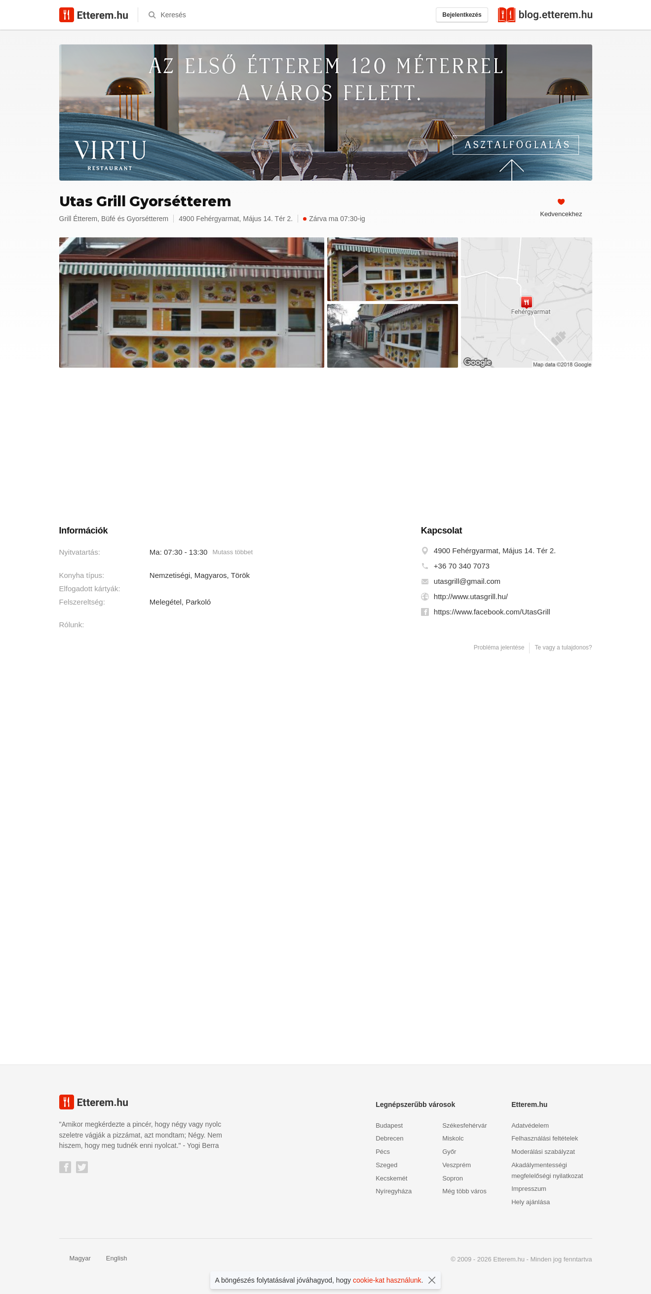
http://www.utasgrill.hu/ (471, 597)
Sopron (452, 1178)
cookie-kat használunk (387, 1280)
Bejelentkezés (461, 14)
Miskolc (452, 1138)
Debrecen (389, 1138)
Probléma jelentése (499, 647)
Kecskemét (391, 1178)
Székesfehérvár (464, 1125)
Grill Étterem (78, 219)
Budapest (389, 1125)
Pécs (383, 1151)
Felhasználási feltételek (544, 1138)
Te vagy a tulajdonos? (563, 647)
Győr (449, 1151)
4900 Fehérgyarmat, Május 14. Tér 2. (495, 550)
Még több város (464, 1191)
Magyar (75, 1258)
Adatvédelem (530, 1125)
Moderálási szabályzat (543, 1151)
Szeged (386, 1165)
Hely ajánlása (530, 1202)
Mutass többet (232, 552)
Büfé (108, 219)
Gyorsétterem (147, 219)
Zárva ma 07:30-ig (334, 219)
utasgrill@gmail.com (467, 581)
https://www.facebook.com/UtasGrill (492, 612)
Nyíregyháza (394, 1191)
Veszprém (456, 1165)
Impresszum (528, 1188)
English (111, 1258)
